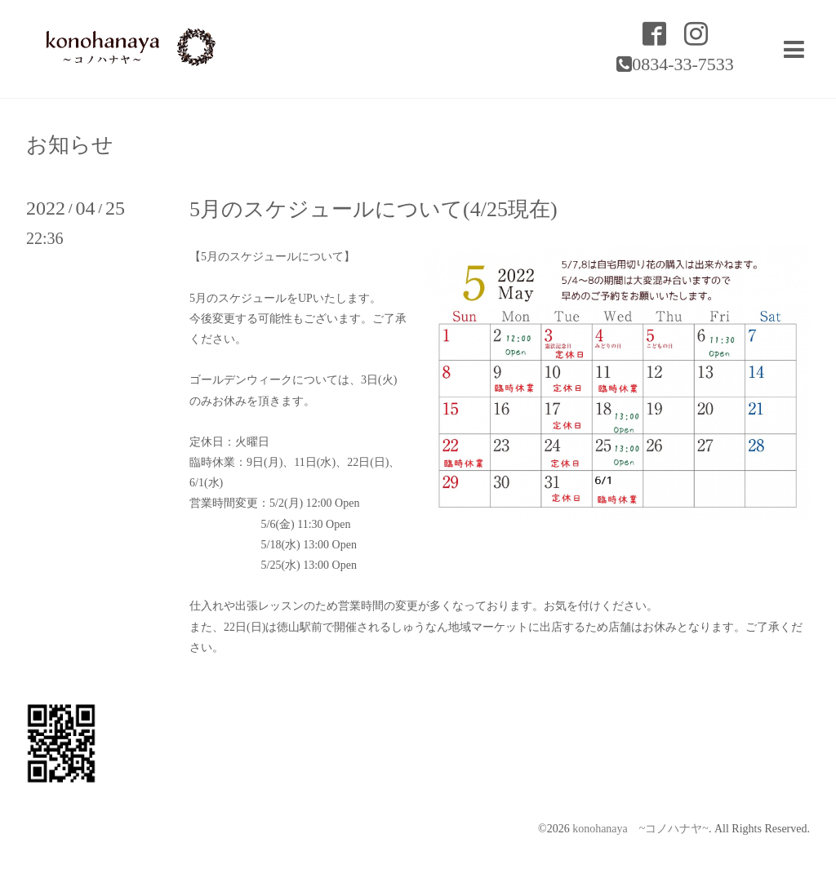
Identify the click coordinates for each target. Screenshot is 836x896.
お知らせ (69, 145)
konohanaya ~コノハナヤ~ (640, 829)
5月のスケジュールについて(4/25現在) (373, 209)
